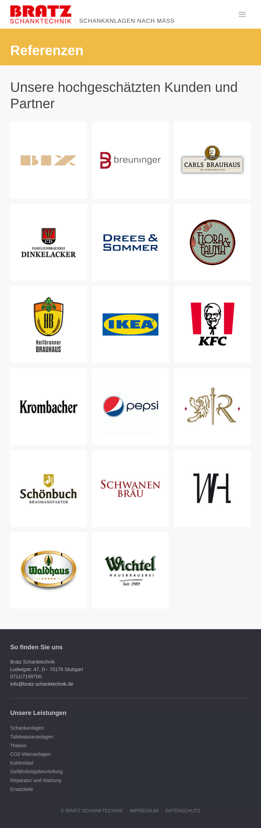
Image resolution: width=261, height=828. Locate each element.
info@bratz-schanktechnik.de (41, 684)
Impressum (143, 810)
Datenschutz (182, 810)
